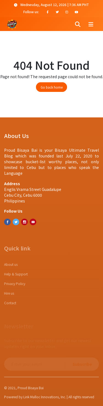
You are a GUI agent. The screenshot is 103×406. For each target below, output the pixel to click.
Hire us (9, 295)
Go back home (52, 87)
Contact (10, 304)
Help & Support (16, 276)
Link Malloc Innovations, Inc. (44, 398)
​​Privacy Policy (14, 285)
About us (11, 266)
